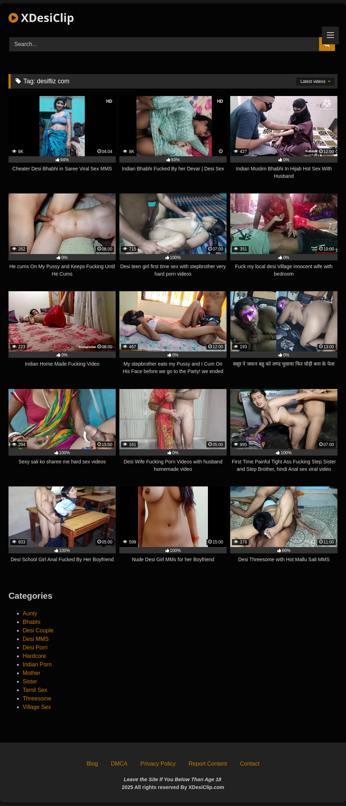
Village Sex (37, 707)
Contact (249, 764)
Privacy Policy (158, 764)
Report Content (207, 764)
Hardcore (34, 656)
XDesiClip (41, 17)
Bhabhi (31, 622)
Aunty (30, 613)
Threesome (37, 698)
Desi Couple (38, 630)
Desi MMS (36, 639)
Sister (30, 681)
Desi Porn (35, 647)
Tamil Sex (35, 690)
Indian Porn (37, 664)
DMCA (119, 764)
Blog (92, 764)
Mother (31, 673)
